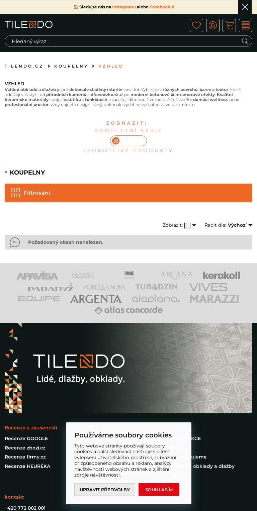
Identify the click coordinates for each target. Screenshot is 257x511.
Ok (245, 7)
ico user (213, 25)
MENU (246, 25)
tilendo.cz (24, 66)
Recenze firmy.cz (25, 457)
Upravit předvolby (105, 489)
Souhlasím (159, 489)
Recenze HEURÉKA (27, 466)
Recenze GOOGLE (26, 438)
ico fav (196, 25)
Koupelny (71, 66)
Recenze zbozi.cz (25, 448)
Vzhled (111, 66)
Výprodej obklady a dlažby (202, 466)
